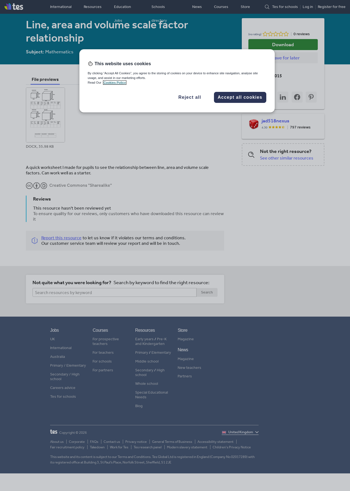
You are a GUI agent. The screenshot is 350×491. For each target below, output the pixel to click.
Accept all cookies (240, 97)
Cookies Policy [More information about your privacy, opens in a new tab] (115, 82)
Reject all (189, 97)
